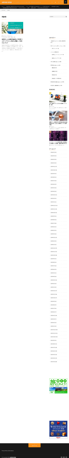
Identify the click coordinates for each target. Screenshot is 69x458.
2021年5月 (53, 352)
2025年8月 (53, 178)
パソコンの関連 (54, 54)
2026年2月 (53, 164)
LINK (31, 9)
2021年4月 (53, 355)
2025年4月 (53, 192)
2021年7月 (53, 345)
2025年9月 (53, 174)
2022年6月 (53, 310)
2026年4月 (53, 157)
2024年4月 (53, 233)
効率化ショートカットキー (57, 56)
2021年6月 (53, 348)
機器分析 (54, 69)
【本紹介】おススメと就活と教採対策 (59, 43)
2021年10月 (53, 335)
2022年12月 (53, 289)
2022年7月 (53, 307)
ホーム (3, 6)
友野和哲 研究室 (13, 455)
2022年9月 (53, 300)
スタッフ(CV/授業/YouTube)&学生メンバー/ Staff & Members (41, 6)
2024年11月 (53, 209)
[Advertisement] (58, 29)
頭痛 (14, 39)
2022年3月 (53, 317)
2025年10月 (53, 171)
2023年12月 (53, 247)
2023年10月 (53, 254)
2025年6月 (53, 185)
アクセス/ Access (24, 9)
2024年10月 (53, 213)
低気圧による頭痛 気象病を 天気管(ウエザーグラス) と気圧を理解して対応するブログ (12, 43)
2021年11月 (53, 331)
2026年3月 (53, 160)
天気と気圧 (5, 39)
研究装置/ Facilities (60, 6)
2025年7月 (53, 181)
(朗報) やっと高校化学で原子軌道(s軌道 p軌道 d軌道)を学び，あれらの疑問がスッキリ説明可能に (58, 125)
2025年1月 (53, 202)
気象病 (12, 39)
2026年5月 (53, 153)
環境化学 (12, 25)
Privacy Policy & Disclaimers (46, 9)
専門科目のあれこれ (55, 67)
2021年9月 (53, 338)
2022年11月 (53, 293)
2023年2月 (53, 282)
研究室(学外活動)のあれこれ (16, 27)
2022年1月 (53, 324)
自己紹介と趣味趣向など (15, 29)
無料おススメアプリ (56, 60)
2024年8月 (53, 220)
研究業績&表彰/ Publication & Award (10, 9)
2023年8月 (53, 261)
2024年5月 (53, 230)
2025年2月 (53, 199)
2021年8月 (53, 342)
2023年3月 (53, 279)
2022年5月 (53, 314)
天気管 (9, 39)
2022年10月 (53, 296)
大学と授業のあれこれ (55, 63)
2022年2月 (53, 321)
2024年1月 (53, 244)
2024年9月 (53, 216)
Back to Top (34, 443)
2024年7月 (53, 223)
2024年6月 (53, 226)
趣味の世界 (36, 9)
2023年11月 (53, 251)
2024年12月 (53, 206)
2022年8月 (53, 303)
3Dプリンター (55, 50)
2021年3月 (53, 359)
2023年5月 (53, 272)
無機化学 (54, 73)
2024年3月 (53, 237)
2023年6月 (53, 268)
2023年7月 (53, 265)
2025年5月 (53, 188)
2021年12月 (53, 328)
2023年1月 (53, 286)
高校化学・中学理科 (56, 80)
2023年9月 (53, 258)
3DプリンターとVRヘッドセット (57, 48)
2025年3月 (53, 195)
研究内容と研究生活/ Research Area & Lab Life (16, 6)
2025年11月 (53, 167)
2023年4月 (53, 275)
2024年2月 (53, 240)
